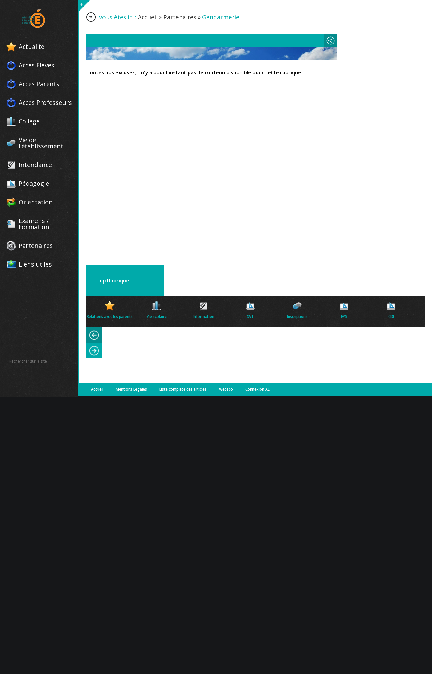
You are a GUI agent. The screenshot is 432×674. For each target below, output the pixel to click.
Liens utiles (35, 264)
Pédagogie (34, 183)
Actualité (31, 47)
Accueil (147, 17)
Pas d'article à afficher (118, 40)
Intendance (35, 165)
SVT (250, 316)
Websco (226, 389)
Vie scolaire (157, 316)
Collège (29, 121)
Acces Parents (39, 84)
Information (203, 316)
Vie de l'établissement (41, 143)
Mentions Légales (131, 389)
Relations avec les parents (110, 316)
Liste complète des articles (183, 389)
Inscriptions (297, 316)
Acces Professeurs (45, 103)
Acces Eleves (36, 65)
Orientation (36, 202)
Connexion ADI (258, 389)
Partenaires (36, 246)
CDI (391, 316)
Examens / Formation (34, 224)
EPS (344, 316)
